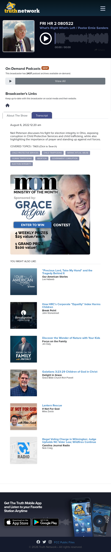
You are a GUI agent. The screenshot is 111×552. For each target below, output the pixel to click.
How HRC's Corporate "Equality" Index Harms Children (71, 305)
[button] (46, 42)
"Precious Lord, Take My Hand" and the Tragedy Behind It (67, 272)
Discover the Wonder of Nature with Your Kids (71, 338)
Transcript (42, 115)
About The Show (17, 115)
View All (60, 81)
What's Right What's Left (57, 28)
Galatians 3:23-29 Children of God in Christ (69, 372)
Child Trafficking (53, 153)
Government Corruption (64, 158)
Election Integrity (21, 164)
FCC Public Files (64, 542)
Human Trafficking (22, 158)
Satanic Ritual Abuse (77, 153)
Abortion (42, 158)
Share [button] (100, 50)
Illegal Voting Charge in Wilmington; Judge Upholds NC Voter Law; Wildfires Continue (69, 440)
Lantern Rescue (52, 405)
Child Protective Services (25, 153)
